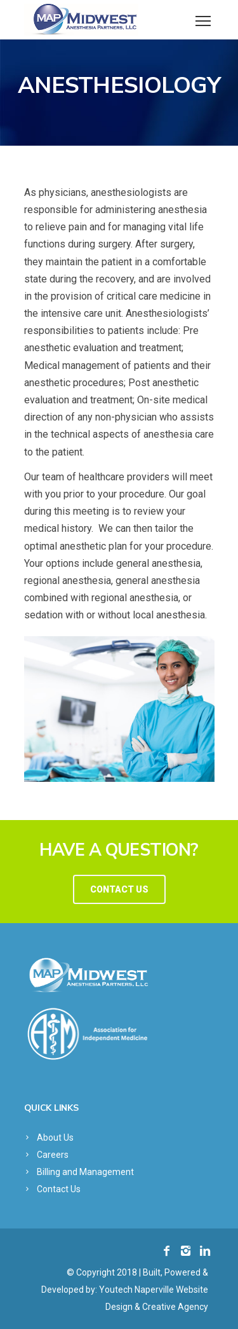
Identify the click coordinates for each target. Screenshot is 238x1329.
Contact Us (59, 1189)
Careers (53, 1155)
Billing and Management (85, 1172)
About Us (55, 1137)
